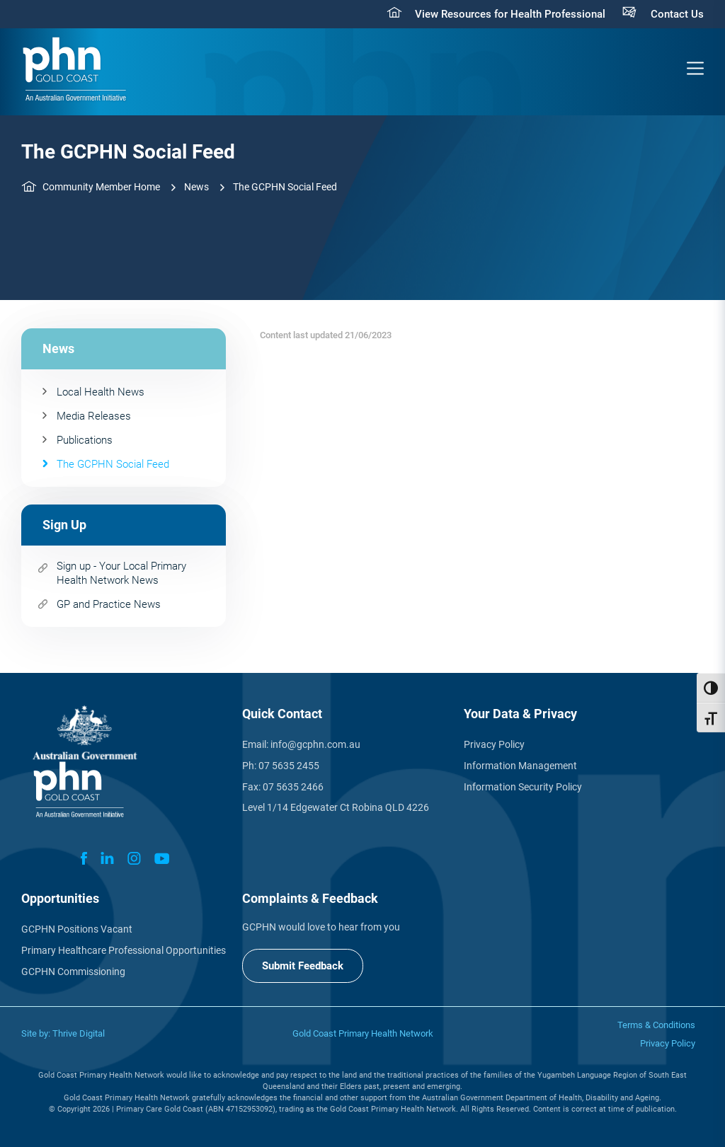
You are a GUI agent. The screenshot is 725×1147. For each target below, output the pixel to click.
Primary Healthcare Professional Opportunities (123, 950)
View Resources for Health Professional (510, 14)
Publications (85, 440)
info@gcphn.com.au (315, 744)
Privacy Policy (494, 744)
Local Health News (100, 392)
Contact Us (677, 14)
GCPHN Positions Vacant (76, 929)
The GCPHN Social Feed (113, 464)
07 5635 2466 (293, 786)
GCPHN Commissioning (73, 971)
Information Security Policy (523, 786)
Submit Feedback (302, 965)
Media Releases (94, 416)
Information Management (520, 765)
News (196, 186)
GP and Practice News (109, 604)
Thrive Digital (78, 1033)
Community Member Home (101, 186)
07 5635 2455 (288, 765)
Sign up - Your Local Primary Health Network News (121, 573)
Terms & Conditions (656, 1025)
